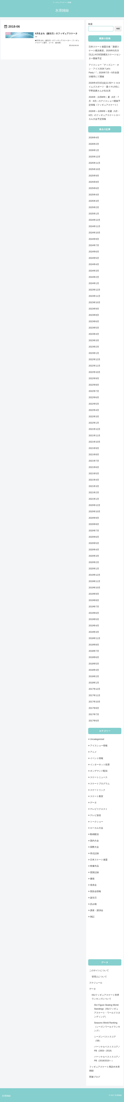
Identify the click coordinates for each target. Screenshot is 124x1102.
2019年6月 (94, 613)
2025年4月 (94, 194)
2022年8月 (94, 385)
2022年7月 (94, 391)
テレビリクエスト (98, 809)
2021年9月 (94, 448)
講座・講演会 (96, 910)
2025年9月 (94, 175)
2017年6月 (94, 720)
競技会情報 (95, 891)
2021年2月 (94, 492)
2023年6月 (94, 321)
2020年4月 (94, 549)
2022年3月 (94, 416)
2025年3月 (94, 201)
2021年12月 (94, 429)
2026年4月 (94, 137)
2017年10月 (94, 701)
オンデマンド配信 (98, 771)
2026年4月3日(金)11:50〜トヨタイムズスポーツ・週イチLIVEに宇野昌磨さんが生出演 (104, 87)
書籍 (92, 878)
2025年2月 (94, 207)
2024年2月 (94, 277)
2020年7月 (94, 530)
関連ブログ (94, 1077)
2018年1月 (94, 682)
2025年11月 (94, 163)
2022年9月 (94, 378)
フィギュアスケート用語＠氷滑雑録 (104, 1069)
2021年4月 (94, 480)
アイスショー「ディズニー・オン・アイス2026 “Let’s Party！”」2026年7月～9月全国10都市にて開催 (104, 71)
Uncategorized (97, 739)
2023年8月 (94, 315)
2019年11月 (94, 581)
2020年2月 (94, 562)
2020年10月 (94, 511)
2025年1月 (94, 213)
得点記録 (94, 853)
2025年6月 (94, 188)
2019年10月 (94, 587)
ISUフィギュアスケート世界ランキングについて (105, 997)
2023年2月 (94, 347)
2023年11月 (94, 296)
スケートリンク (97, 790)
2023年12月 (94, 290)
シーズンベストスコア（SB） (105, 1038)
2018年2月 (94, 676)
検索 (90, 24)
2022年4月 (94, 410)
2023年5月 (94, 328)
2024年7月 (94, 245)
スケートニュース (98, 777)
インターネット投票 (100, 764)
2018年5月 (94, 663)
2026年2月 (94, 144)
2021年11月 (94, 435)
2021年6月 (94, 467)
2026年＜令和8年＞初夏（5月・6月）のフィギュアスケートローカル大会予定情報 (104, 115)
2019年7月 (94, 606)
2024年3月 (94, 271)
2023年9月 (94, 309)
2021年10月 (94, 442)
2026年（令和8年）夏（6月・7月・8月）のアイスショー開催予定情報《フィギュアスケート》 (104, 101)
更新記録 (94, 872)
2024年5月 (94, 258)
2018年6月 (94, 657)
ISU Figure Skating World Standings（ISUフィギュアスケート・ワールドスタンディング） (107, 1011)
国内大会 (94, 840)
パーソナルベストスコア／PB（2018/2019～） (107, 1059)
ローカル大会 (96, 828)
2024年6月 (94, 251)
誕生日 (93, 897)
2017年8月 (94, 708)
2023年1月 (94, 353)
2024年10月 (94, 232)
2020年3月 (94, 556)
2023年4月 (94, 334)
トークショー (96, 821)
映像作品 (94, 866)
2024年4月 (94, 264)
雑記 (92, 916)
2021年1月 (94, 499)
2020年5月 (94, 543)
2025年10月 (94, 169)
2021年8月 (94, 454)
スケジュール (95, 983)
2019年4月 (94, 625)
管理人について (99, 976)
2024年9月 (94, 239)
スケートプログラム (100, 783)
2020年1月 (94, 568)
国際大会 (94, 847)
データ (93, 802)
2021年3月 (94, 486)
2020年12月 (94, 505)
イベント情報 (96, 758)
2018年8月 (94, 644)
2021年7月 (94, 461)
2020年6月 (94, 537)
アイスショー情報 (98, 745)
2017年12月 (94, 689)
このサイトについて (99, 970)
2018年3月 (94, 670)
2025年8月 (94, 182)
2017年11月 (94, 695)
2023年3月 (94, 340)
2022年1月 (94, 423)
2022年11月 (94, 366)
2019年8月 (94, 600)
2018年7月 (94, 651)
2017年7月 (94, 714)
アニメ (93, 752)
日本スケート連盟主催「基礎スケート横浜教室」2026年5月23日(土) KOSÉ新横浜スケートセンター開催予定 (105, 52)
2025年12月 (94, 156)
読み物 (93, 904)
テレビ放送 (95, 815)
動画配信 (94, 834)
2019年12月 (94, 575)
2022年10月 (94, 372)
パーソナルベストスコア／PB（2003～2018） (107, 1049)
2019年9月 (94, 594)
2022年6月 (94, 397)
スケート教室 (96, 796)
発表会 (93, 885)
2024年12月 (94, 220)
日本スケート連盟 (98, 859)
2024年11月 (94, 226)
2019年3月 (94, 632)
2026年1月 (94, 150)
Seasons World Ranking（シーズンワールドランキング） (107, 1027)
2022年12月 (94, 359)
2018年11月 (94, 638)
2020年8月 (94, 524)
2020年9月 (94, 518)
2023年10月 (94, 302)
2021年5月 (94, 473)
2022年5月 (94, 404)
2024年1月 (94, 283)
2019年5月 (94, 619)
